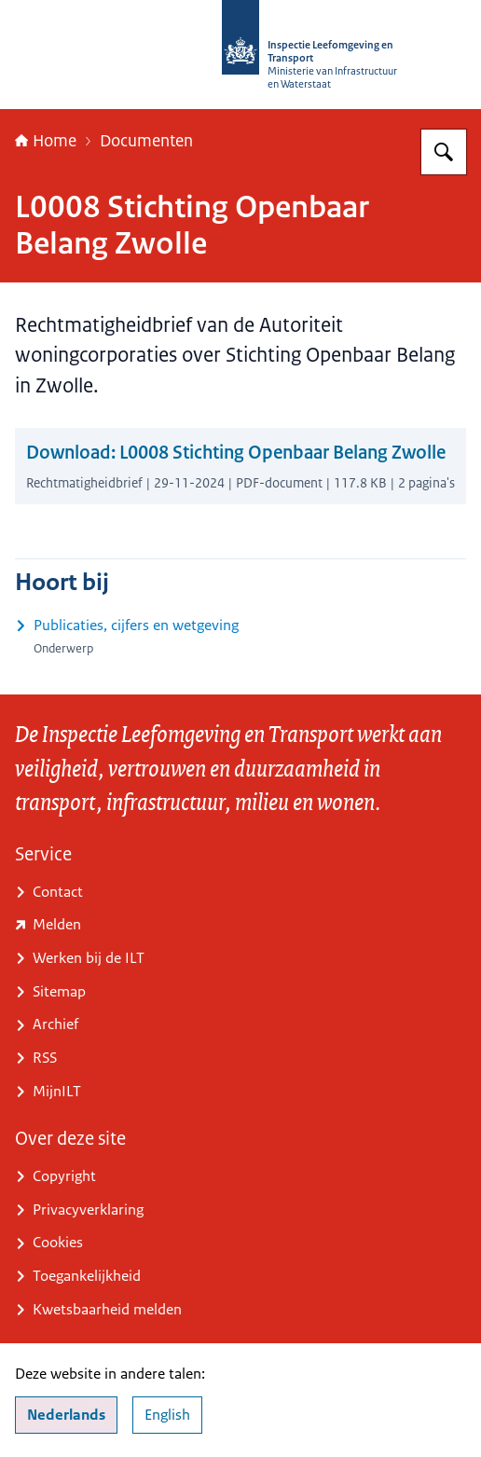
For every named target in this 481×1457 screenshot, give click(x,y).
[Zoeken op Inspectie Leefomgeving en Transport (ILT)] (443, 152)
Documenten (146, 141)
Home (45, 141)
